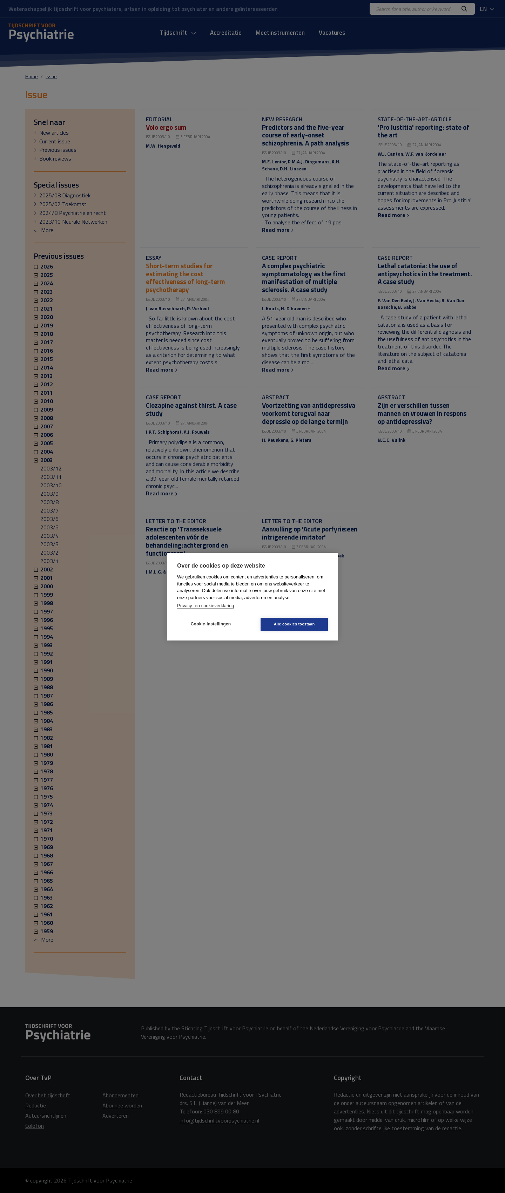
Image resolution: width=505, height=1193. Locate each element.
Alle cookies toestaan (294, 624)
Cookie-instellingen (211, 624)
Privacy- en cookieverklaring (205, 605)
